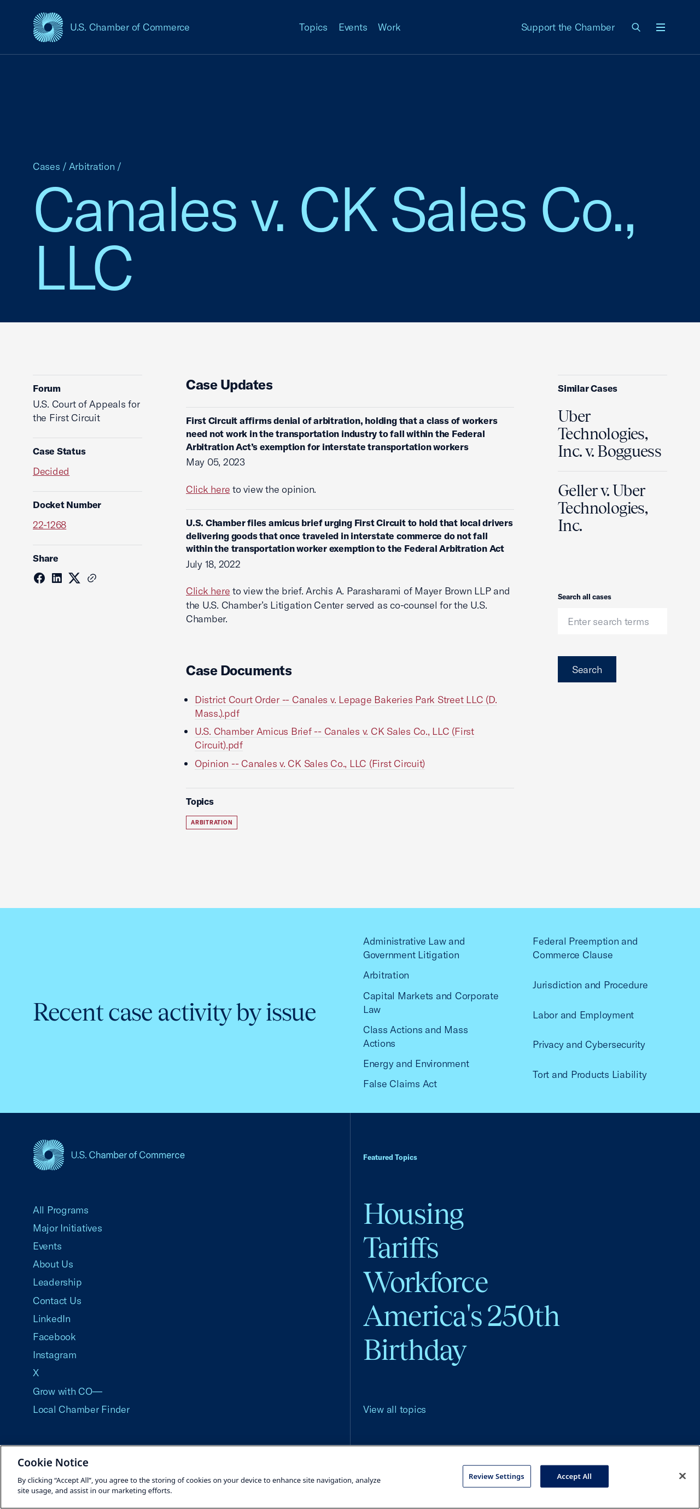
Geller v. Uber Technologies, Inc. (603, 508)
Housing (413, 1213)
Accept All (574, 1476)
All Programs (61, 1210)
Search (587, 669)
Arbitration (92, 166)
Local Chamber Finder (81, 1409)
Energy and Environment (416, 1063)
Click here (208, 489)
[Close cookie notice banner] (682, 1476)
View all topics (394, 1409)
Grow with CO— (67, 1391)
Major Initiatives (67, 1228)
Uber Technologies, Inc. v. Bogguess (609, 434)
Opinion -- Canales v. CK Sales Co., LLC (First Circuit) (310, 763)
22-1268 (49, 524)
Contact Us (57, 1300)
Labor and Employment (583, 1015)
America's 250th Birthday (461, 1332)
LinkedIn (52, 1318)
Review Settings (496, 1476)
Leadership (57, 1282)
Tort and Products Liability (589, 1074)
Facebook (54, 1336)
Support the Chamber (568, 27)
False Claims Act (400, 1083)
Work (389, 27)
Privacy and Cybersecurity (589, 1044)
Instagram (55, 1354)
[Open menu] (660, 27)
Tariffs (401, 1247)
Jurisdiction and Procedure (590, 985)
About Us (53, 1264)
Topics (313, 27)
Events (353, 27)
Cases (46, 166)
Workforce (425, 1282)
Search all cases (584, 596)
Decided (51, 471)
